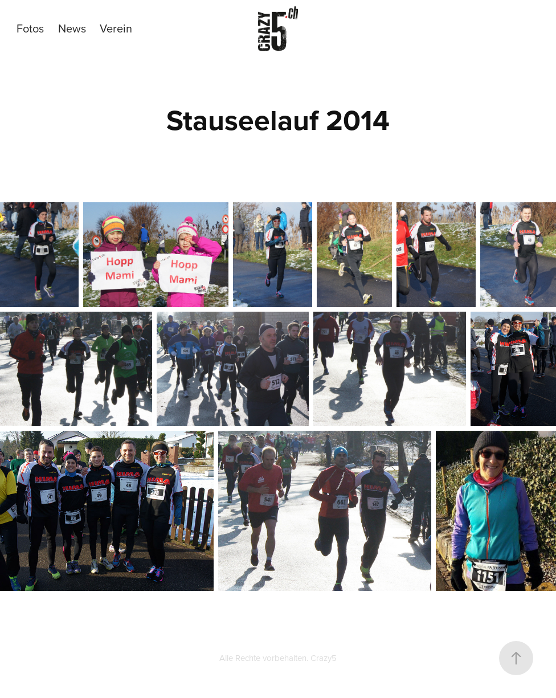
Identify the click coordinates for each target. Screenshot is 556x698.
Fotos (30, 28)
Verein (116, 28)
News (72, 28)
